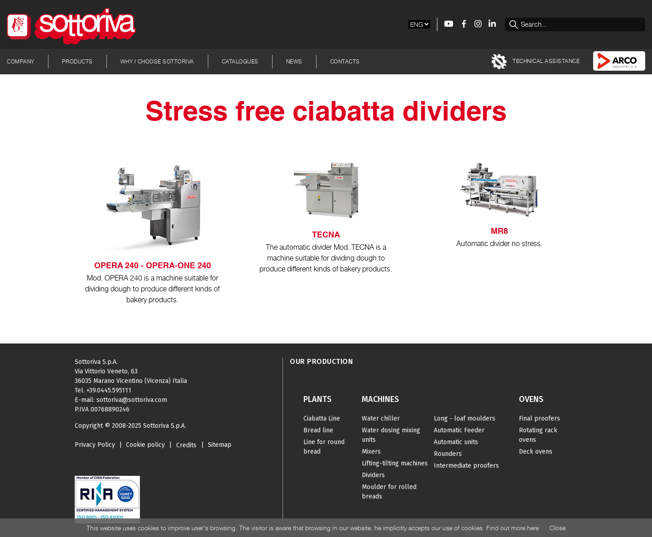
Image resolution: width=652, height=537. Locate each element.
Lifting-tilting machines (395, 463)
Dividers (373, 475)
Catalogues (240, 61)
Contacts (345, 61)
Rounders (448, 454)
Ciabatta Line (321, 418)
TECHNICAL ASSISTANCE (535, 61)
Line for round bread (324, 446)
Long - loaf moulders (464, 418)
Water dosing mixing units (391, 435)
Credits (186, 445)
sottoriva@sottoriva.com (131, 400)
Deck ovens (535, 451)
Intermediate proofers (466, 465)
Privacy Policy (95, 445)
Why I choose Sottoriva (157, 61)
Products (77, 61)
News (294, 61)
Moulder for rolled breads (389, 491)
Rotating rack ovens (538, 435)
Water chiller (381, 418)
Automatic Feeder (459, 430)
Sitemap (219, 445)
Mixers (371, 451)
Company (20, 61)
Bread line (318, 430)
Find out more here (512, 528)
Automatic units (456, 442)
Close (558, 528)
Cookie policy (145, 445)
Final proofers (539, 418)
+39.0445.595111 (108, 390)
